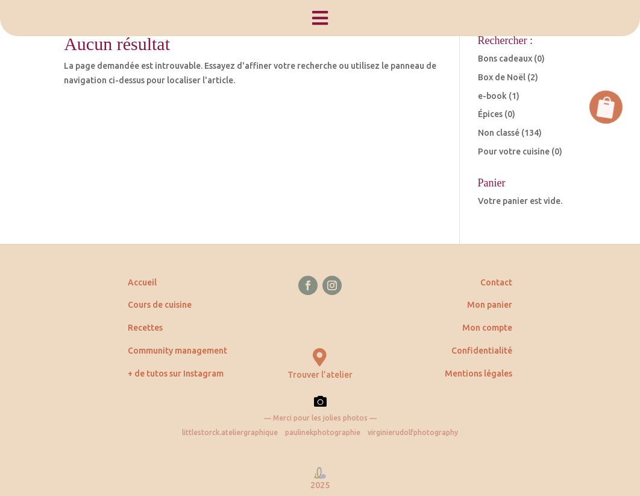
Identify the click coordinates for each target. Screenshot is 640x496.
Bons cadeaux (505, 58)
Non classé (498, 133)
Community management (177, 350)
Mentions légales (478, 373)
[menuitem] (320, 18)
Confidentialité (481, 350)
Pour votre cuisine (514, 151)
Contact (496, 282)
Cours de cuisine (160, 305)
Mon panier (489, 305)
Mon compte (487, 327)
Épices (490, 114)
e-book (492, 96)
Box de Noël (501, 77)
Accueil (142, 282)
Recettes (145, 327)
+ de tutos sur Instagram (176, 373)
